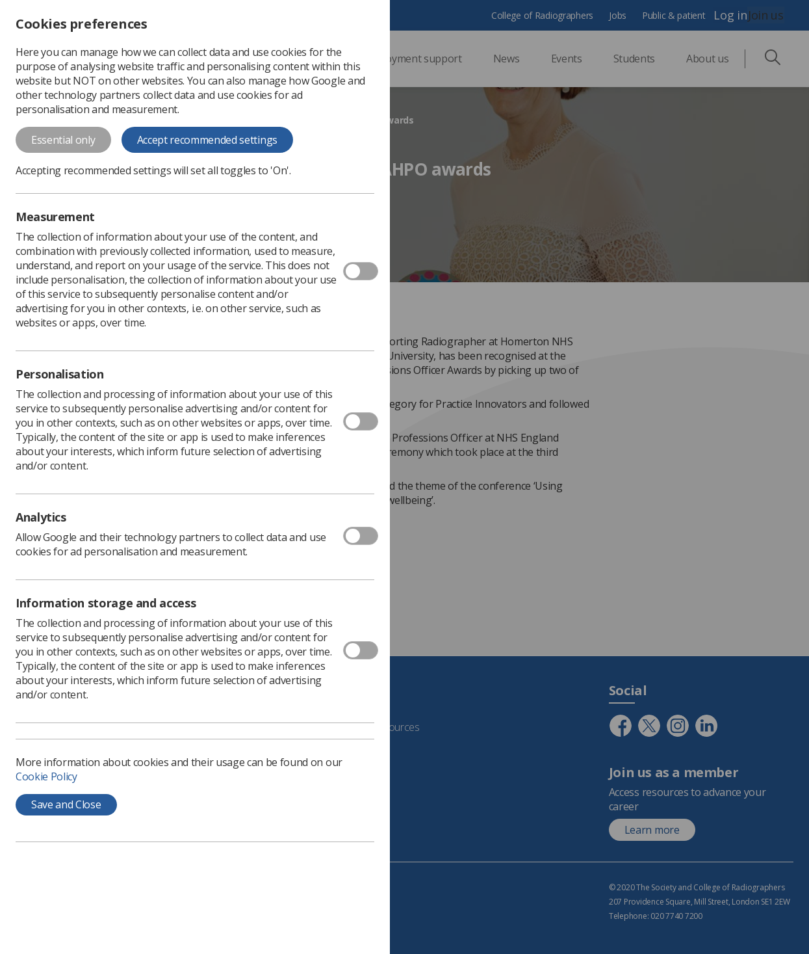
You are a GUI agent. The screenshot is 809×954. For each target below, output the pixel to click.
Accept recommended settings (207, 140)
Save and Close (66, 804)
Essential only (63, 140)
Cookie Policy (46, 776)
